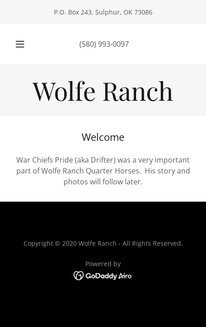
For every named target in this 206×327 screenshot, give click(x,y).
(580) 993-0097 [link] (104, 44)
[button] (20, 44)
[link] (103, 90)
